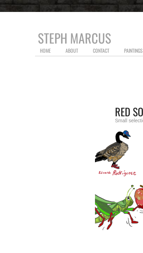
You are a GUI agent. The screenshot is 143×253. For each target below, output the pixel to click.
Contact (101, 50)
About (72, 50)
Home (45, 50)
